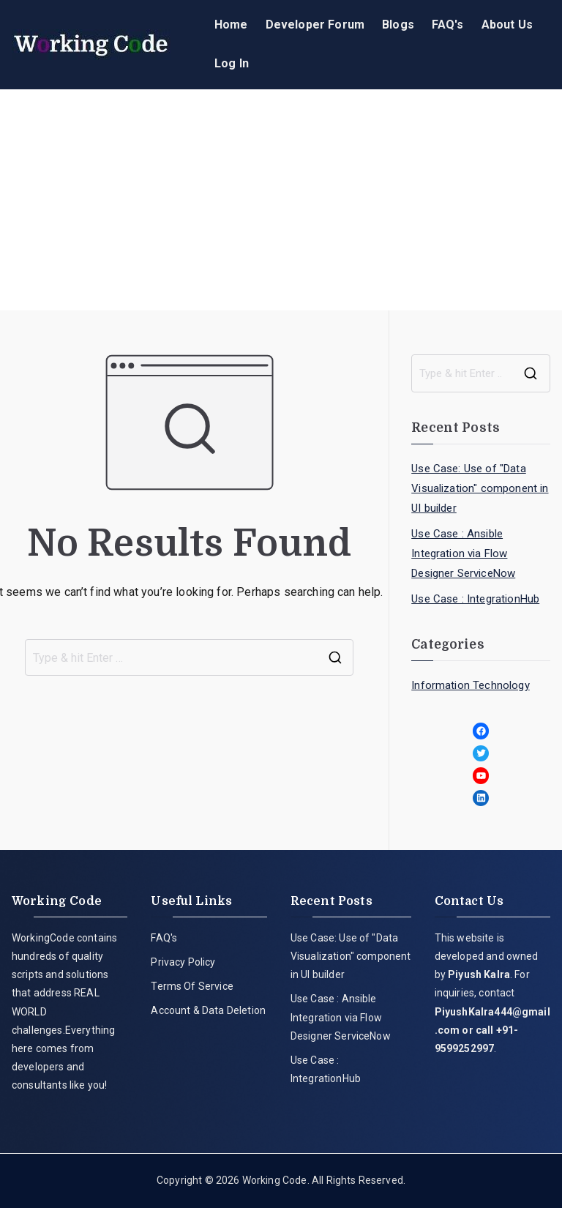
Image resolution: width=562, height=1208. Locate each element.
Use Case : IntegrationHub (475, 598)
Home (231, 24)
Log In (231, 63)
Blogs (398, 24)
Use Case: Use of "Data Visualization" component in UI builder (479, 488)
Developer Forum (315, 24)
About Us (507, 24)
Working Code (274, 1180)
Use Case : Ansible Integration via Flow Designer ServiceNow (463, 553)
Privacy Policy (183, 962)
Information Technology (470, 685)
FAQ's (448, 24)
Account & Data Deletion (208, 1010)
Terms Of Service (192, 986)
